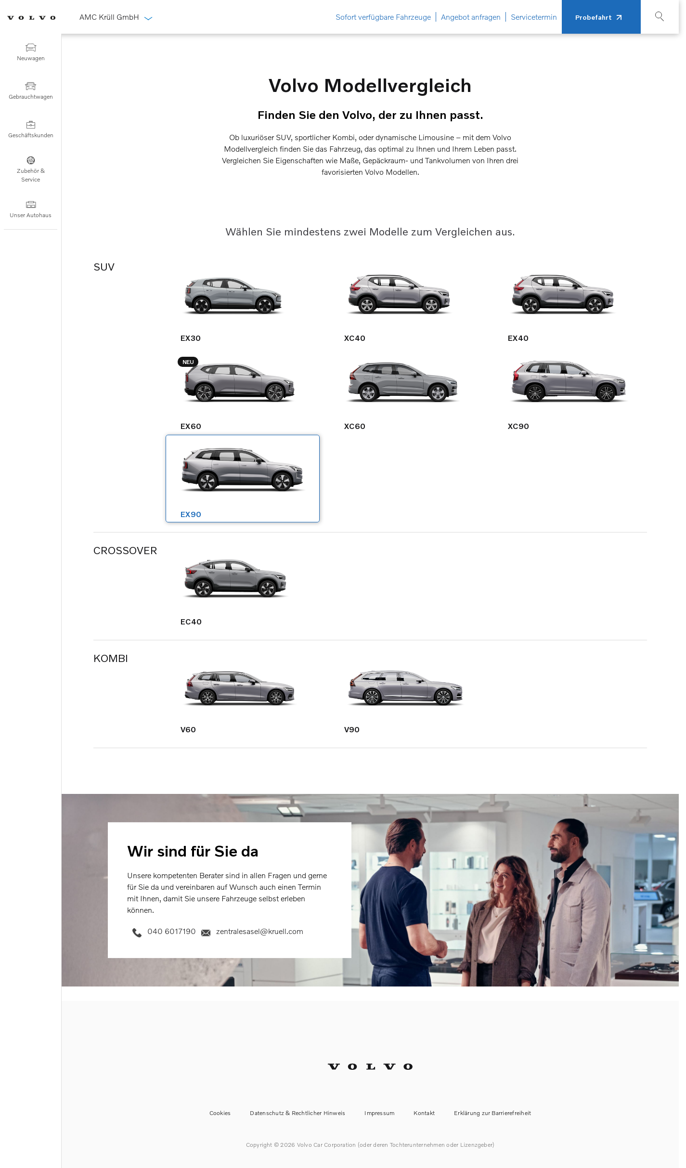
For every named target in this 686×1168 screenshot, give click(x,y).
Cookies (220, 1112)
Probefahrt (593, 17)
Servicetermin (534, 17)
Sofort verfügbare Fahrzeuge (383, 17)
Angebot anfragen (471, 17)
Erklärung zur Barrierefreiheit (492, 1112)
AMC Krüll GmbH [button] (115, 17)
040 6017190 (162, 930)
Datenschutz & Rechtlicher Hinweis (297, 1112)
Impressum (379, 1112)
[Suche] (652, 19)
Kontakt (424, 1112)
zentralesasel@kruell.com (250, 930)
